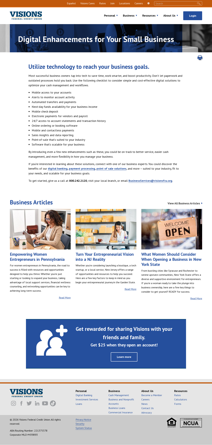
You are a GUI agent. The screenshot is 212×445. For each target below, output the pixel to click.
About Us (169, 15)
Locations (124, 3)
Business (128, 15)
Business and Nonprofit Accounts (121, 401)
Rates (102, 3)
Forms (177, 403)
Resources (148, 15)
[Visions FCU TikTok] (53, 403)
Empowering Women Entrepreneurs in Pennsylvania (37, 257)
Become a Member (151, 395)
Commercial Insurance (120, 412)
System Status (84, 428)
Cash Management (118, 395)
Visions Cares (87, 3)
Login (192, 16)
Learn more (124, 357)
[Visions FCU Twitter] (29, 403)
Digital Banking (84, 395)
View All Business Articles (184, 203)
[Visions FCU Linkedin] (37, 403)
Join (112, 3)
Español (71, 3)
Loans (79, 403)
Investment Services (87, 399)
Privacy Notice (83, 419)
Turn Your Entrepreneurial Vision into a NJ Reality (105, 257)
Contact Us (147, 408)
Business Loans (116, 408)
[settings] (148, 3)
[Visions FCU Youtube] (45, 403)
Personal (109, 15)
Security (80, 423)
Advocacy (146, 412)
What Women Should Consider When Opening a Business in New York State (171, 259)
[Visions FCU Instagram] (13, 403)
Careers (139, 3)
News (144, 403)
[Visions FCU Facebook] (21, 403)
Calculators (180, 399)
